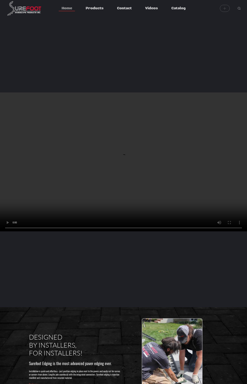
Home (67, 8)
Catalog (178, 8)
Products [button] (94, 8)
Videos (151, 8)
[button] (239, 8)
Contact (124, 8)
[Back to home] (24, 8)
